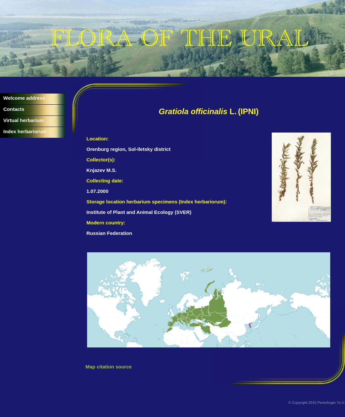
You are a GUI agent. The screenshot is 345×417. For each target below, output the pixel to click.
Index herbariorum (25, 131)
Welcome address (24, 98)
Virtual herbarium (23, 120)
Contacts (13, 109)
